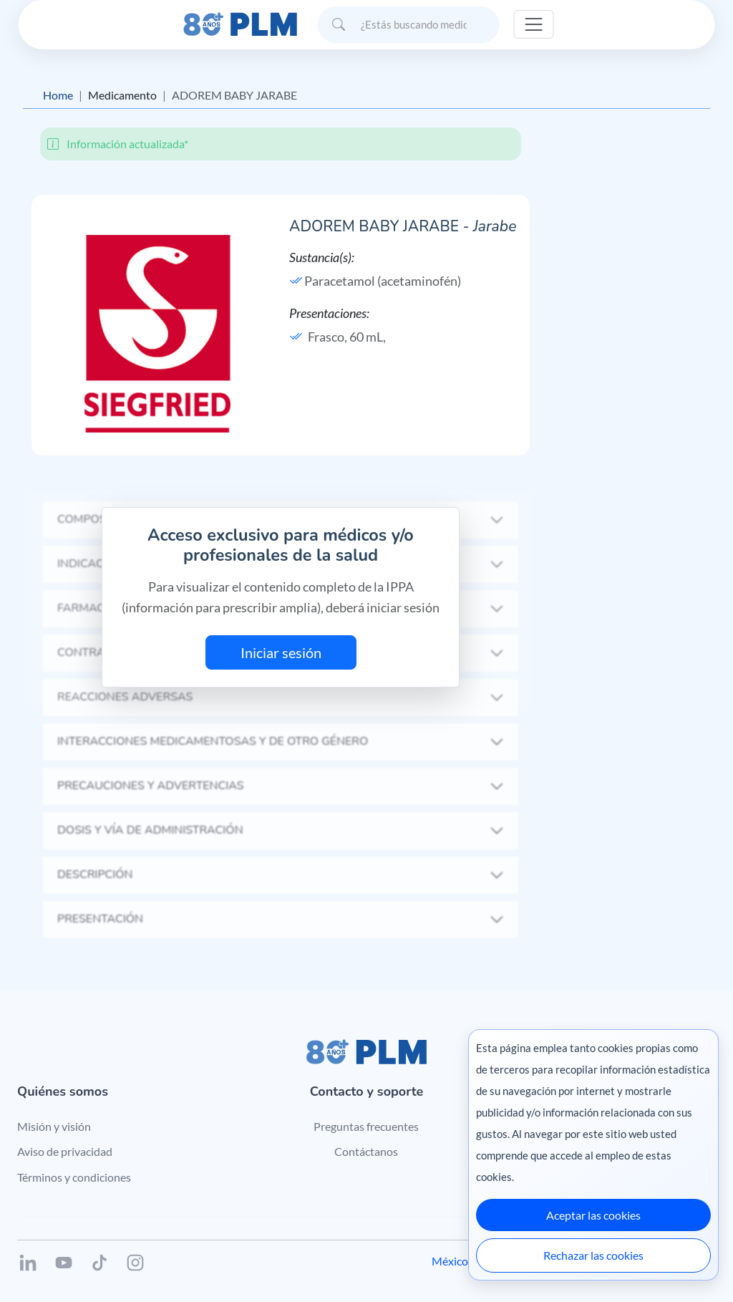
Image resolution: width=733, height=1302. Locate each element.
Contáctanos (366, 1151)
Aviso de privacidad (64, 1151)
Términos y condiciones (74, 1177)
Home (58, 95)
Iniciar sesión (281, 652)
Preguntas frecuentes (366, 1126)
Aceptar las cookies (593, 1215)
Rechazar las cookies (593, 1255)
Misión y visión (54, 1126)
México (450, 1261)
